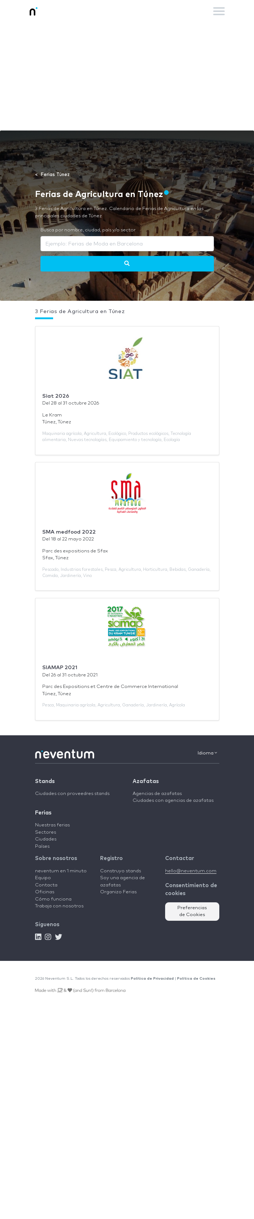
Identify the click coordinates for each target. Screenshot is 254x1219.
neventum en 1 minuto (61, 871)
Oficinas (44, 892)
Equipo (43, 878)
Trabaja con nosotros (59, 906)
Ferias (43, 813)
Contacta (46, 885)
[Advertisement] (127, 76)
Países (42, 846)
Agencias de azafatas (157, 793)
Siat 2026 (55, 396)
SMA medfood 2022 (69, 532)
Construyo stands (120, 871)
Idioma (207, 753)
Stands (45, 781)
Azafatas (146, 781)
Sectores (45, 832)
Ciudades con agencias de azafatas (173, 800)
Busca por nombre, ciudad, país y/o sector (87, 230)
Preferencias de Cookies (192, 912)
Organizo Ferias (118, 892)
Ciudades (45, 839)
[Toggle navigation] (219, 11)
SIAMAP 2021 (59, 667)
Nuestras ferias (52, 825)
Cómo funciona (53, 899)
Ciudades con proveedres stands (72, 793)
